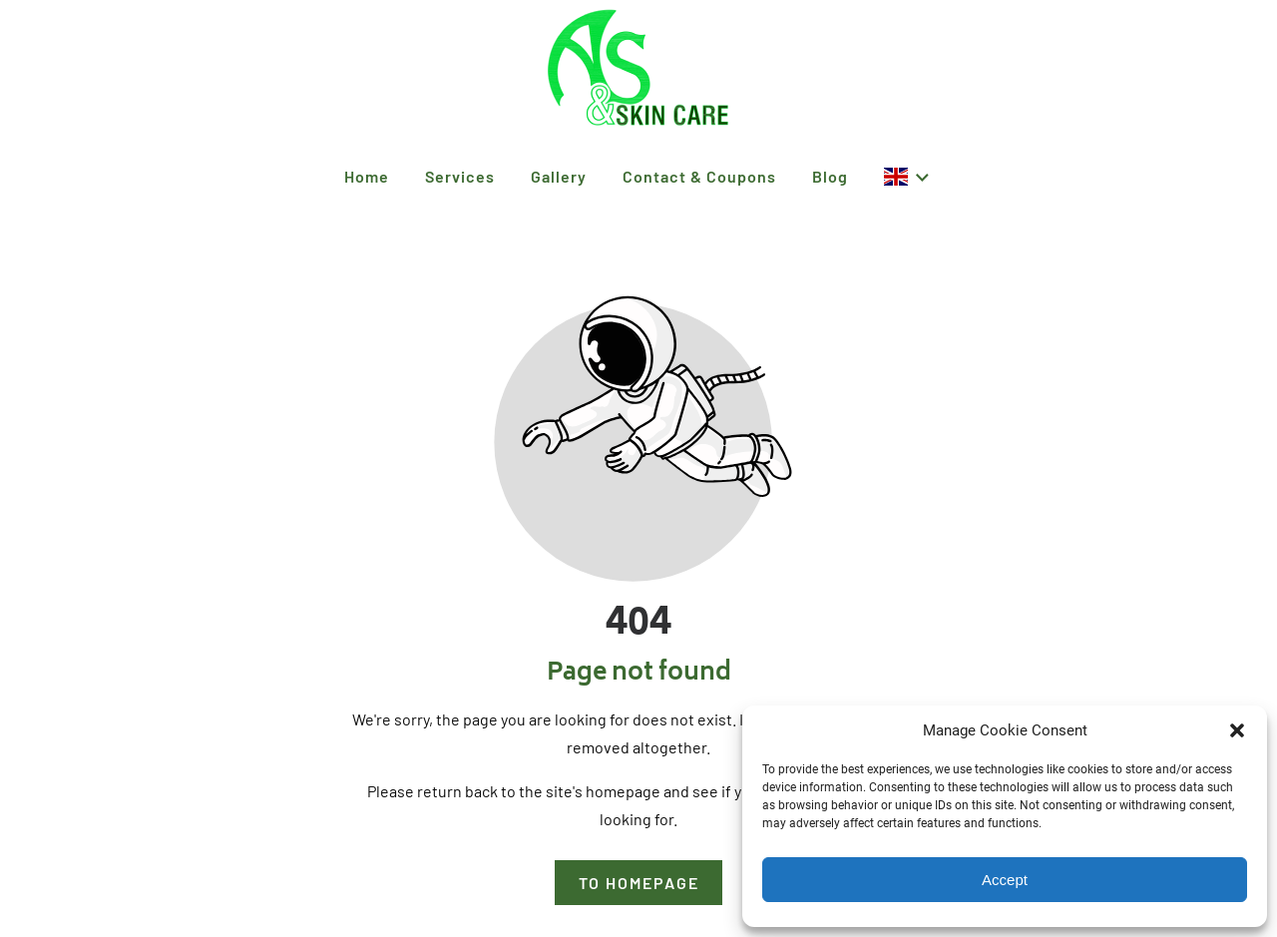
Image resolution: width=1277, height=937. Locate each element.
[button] (1237, 730)
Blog (830, 176)
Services (460, 176)
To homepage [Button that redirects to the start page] (639, 882)
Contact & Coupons (699, 176)
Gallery (559, 176)
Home (366, 176)
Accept (1005, 879)
